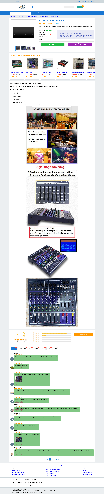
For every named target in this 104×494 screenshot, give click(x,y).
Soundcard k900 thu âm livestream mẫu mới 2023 (16, 71)
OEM (46, 32)
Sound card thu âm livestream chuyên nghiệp (28, 16)
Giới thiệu (78, 1)
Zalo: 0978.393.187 (16, 470)
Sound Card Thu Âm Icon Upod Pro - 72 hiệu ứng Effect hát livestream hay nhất (78, 71)
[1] (46, 459)
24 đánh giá (49, 23)
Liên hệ (92, 1)
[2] (52, 459)
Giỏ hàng (80, 7)
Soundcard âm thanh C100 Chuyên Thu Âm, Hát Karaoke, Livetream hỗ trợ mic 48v (63, 71)
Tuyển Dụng (85, 468)
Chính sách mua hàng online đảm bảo (54, 467)
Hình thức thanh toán (87, 474)
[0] (48, 459)
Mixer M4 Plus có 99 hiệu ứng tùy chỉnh (47, 71)
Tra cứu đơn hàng (85, 1)
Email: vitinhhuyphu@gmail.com (19, 474)
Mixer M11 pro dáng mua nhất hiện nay (49, 16)
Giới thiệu (85, 466)
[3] (54, 459)
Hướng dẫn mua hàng (87, 472)
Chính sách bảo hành (51, 475)
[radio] (15, 339)
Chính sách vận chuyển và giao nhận (54, 465)
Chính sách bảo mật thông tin (52, 471)
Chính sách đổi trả (50, 473)
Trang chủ (13, 16)
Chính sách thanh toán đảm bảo (53, 469)
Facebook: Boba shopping (18, 472)
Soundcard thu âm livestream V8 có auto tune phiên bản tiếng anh (93, 71)
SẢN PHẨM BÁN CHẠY (37, 13)
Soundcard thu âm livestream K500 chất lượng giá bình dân (32, 71)
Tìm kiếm (69, 7)
